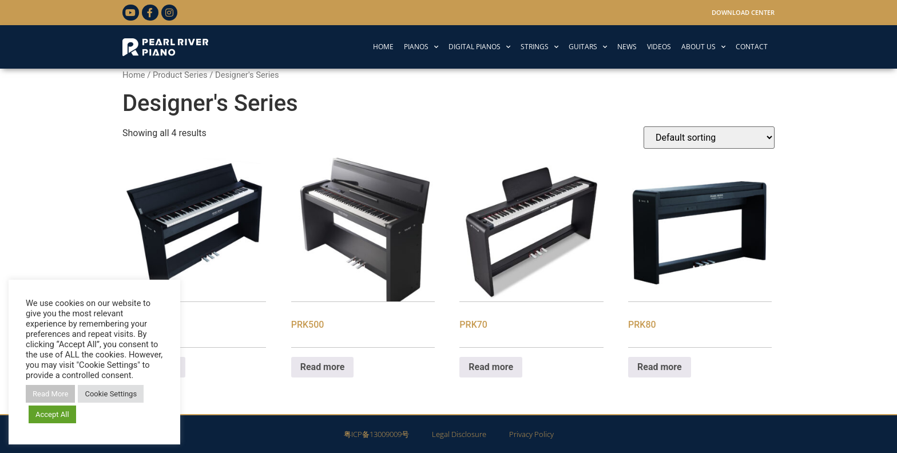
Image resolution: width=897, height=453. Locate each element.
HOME (383, 46)
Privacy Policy (531, 434)
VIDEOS (659, 46)
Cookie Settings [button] (111, 394)
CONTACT (752, 46)
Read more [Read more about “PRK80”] (659, 366)
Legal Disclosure (459, 434)
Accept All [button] (52, 414)
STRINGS (539, 47)
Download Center (743, 12)
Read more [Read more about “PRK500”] (322, 366)
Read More (50, 394)
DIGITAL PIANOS (479, 47)
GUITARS (588, 47)
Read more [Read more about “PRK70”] (491, 366)
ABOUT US (703, 47)
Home (133, 75)
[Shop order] (709, 137)
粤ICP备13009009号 (376, 434)
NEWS (627, 46)
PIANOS (421, 47)
